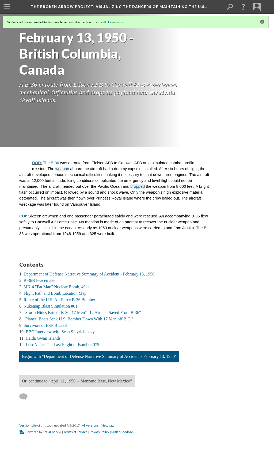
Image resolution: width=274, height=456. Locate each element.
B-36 (55, 163)
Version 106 (28, 425)
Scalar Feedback (122, 432)
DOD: (37, 163)
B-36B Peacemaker (40, 280)
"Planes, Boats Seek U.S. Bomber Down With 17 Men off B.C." (78, 319)
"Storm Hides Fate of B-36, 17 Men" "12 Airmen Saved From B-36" (82, 312)
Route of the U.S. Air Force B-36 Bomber (59, 299)
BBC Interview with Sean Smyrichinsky (60, 331)
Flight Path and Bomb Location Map (55, 293)
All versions (90, 425)
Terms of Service (75, 432)
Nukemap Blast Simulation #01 (50, 306)
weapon (62, 169)
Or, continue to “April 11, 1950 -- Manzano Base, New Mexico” (77, 381)
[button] (243, 6)
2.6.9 (56, 432)
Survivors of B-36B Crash (46, 325)
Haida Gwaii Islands (42, 338)
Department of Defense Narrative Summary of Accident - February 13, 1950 (89, 274)
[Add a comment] (25, 396)
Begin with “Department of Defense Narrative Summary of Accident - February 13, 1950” (99, 356)
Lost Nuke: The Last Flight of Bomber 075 (62, 344)
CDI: (23, 216)
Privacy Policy (99, 432)
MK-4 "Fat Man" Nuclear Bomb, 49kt (56, 287)
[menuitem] (6, 6)
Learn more (116, 22)
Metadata (108, 425)
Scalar (47, 432)
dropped (137, 186)
